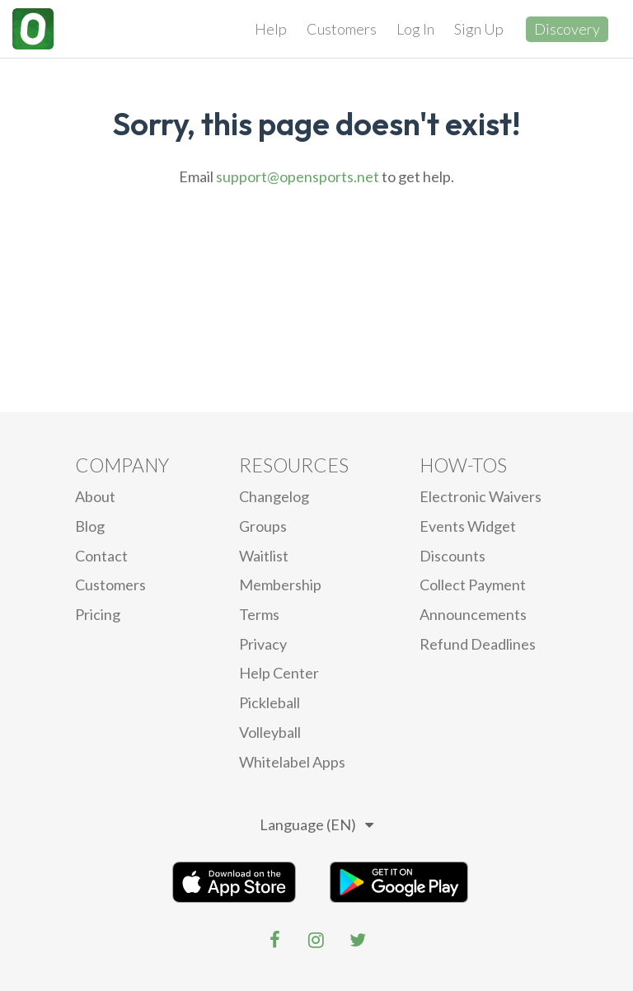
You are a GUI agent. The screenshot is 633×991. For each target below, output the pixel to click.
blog (90, 526)
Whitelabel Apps (292, 762)
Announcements (473, 614)
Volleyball (270, 732)
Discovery (567, 29)
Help (271, 29)
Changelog (274, 496)
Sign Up (479, 29)
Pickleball (269, 702)
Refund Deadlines (478, 644)
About (95, 496)
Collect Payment (473, 584)
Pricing (97, 614)
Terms (259, 614)
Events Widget (468, 526)
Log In (415, 29)
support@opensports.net (297, 176)
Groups (263, 526)
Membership (280, 584)
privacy (263, 644)
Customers (342, 29)
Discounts (452, 556)
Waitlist (263, 556)
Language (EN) (316, 824)
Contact (101, 556)
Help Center (279, 673)
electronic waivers (481, 496)
